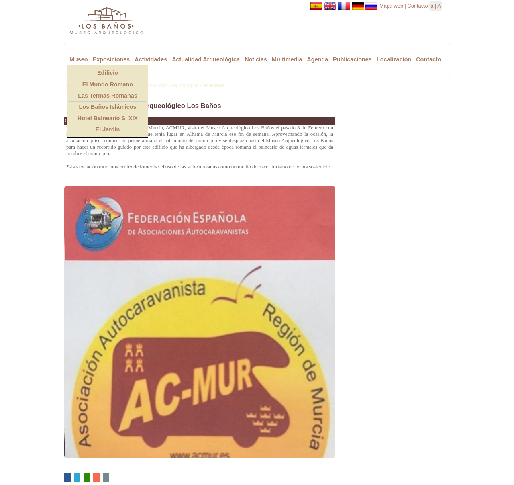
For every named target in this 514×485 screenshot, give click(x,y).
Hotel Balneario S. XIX (108, 118)
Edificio (107, 73)
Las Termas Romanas (107, 95)
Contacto (417, 6)
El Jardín (108, 129)
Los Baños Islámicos (107, 107)
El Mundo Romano (107, 84)
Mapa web (391, 6)
